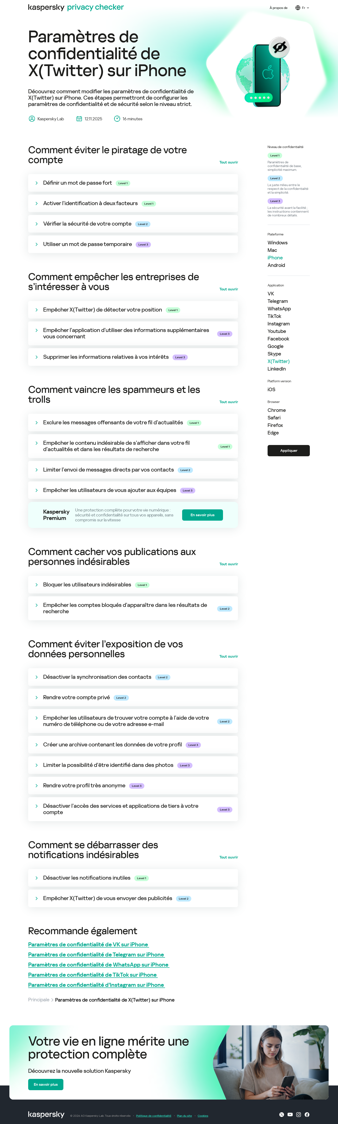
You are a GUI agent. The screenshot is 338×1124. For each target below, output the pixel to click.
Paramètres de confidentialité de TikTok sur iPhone (93, 975)
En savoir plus (203, 515)
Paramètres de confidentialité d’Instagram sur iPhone (96, 985)
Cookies (203, 1115)
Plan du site (184, 1115)
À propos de (279, 8)
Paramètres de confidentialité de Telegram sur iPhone (96, 955)
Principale (39, 1000)
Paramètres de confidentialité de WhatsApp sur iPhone (98, 965)
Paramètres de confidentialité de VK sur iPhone (88, 944)
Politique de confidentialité (153, 1115)
